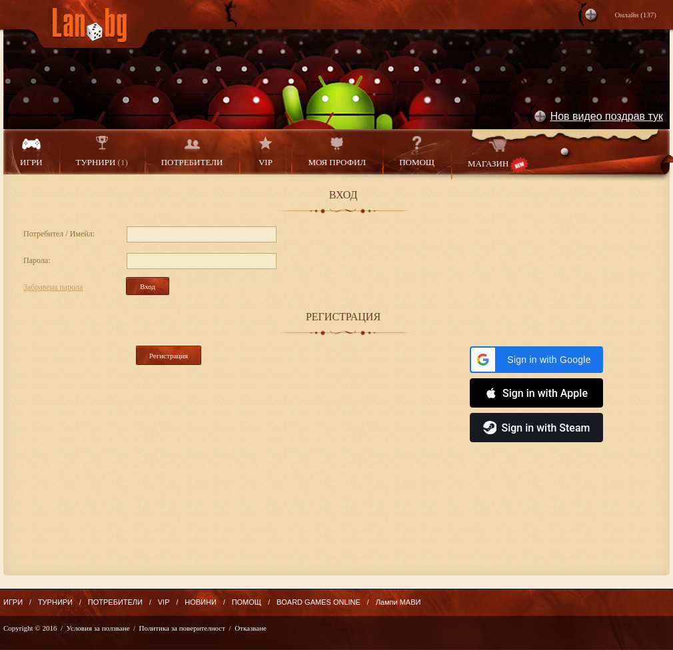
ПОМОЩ (416, 151)
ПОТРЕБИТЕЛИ (192, 151)
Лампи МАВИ (398, 602)
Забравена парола (53, 287)
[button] (536, 359)
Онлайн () (635, 15)
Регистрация (168, 356)
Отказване (251, 628)
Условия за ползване (98, 628)
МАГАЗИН (498, 154)
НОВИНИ (201, 602)
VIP (265, 151)
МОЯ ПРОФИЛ (337, 151)
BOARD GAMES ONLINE (318, 602)
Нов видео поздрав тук (606, 116)
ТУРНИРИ (102, 151)
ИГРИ (31, 151)
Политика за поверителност (182, 628)
